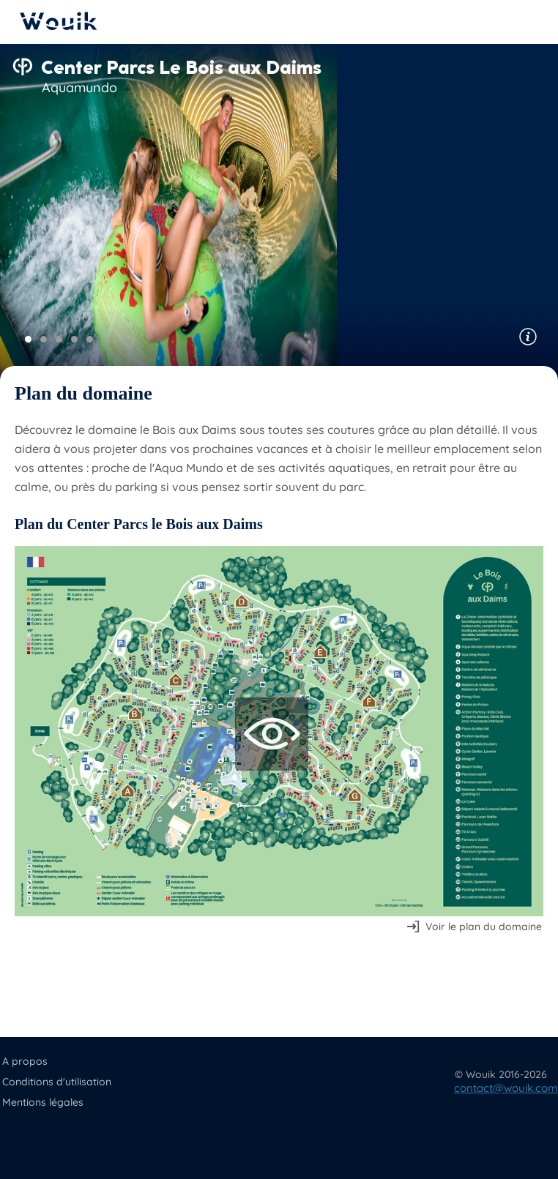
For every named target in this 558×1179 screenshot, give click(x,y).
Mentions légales (42, 1102)
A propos (25, 1061)
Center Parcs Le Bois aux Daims (181, 67)
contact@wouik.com (506, 1088)
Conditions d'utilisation (56, 1081)
